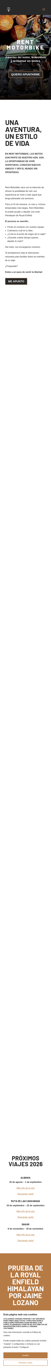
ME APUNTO (16, 281)
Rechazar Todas (25, 1363)
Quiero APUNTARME (25, 74)
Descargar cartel (25, 1194)
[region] (25, 1339)
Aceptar (25, 1355)
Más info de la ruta (26, 1188)
